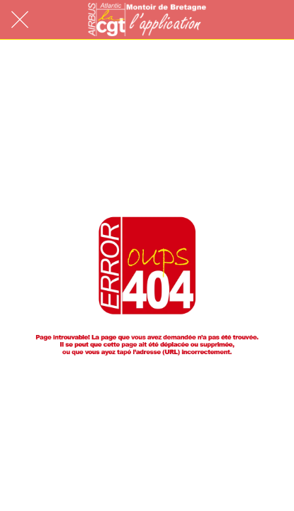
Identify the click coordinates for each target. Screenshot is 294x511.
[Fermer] (19, 19)
